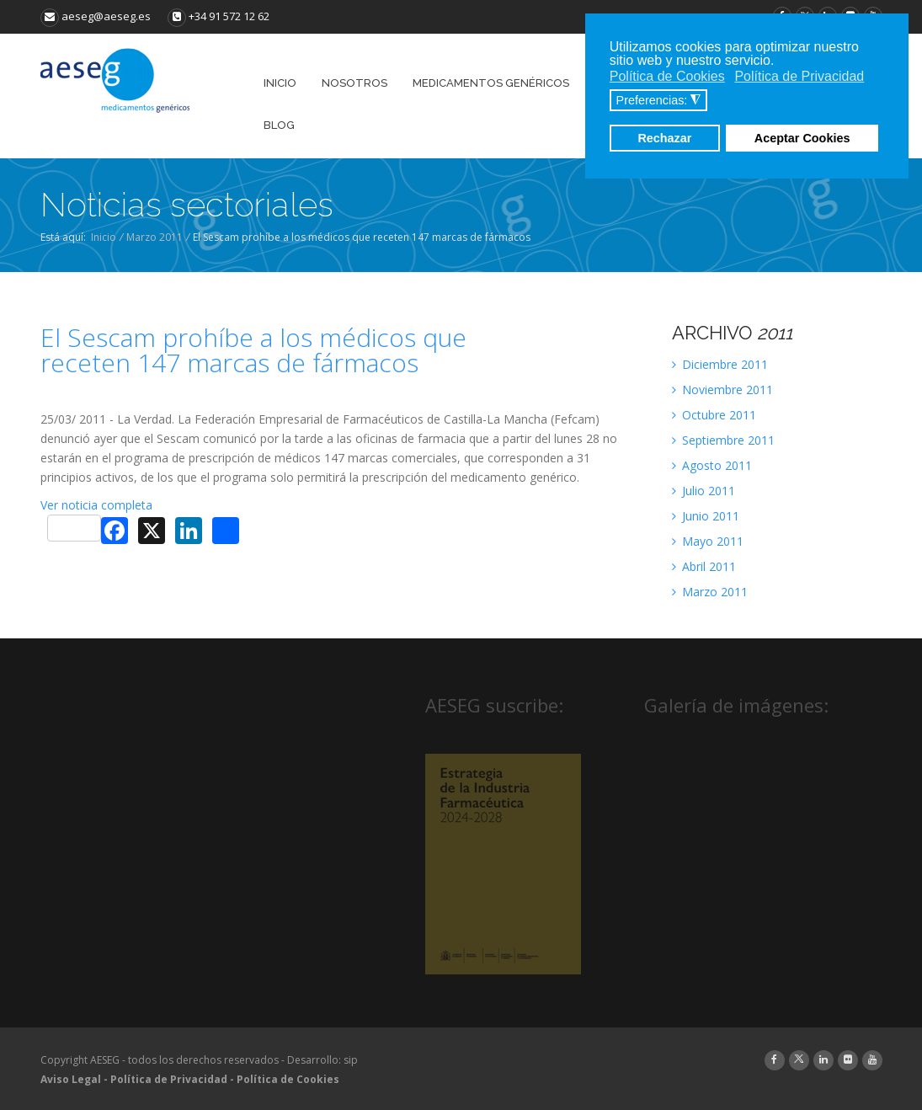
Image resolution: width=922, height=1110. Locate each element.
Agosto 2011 (712, 465)
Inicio (103, 237)
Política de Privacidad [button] (799, 76)
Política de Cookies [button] (667, 76)
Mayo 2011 (707, 541)
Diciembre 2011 (720, 364)
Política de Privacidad (168, 1079)
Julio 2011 (703, 491)
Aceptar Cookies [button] (802, 138)
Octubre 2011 (714, 415)
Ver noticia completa (96, 505)
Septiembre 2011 (723, 440)
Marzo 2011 (154, 237)
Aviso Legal (70, 1079)
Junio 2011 (705, 516)
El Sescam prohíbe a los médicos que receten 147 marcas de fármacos (253, 350)
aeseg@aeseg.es (95, 16)
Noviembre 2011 (722, 390)
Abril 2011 (704, 566)
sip (351, 1060)
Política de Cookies (288, 1079)
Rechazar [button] (664, 138)
